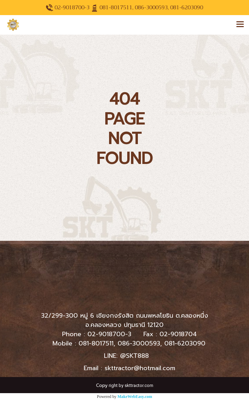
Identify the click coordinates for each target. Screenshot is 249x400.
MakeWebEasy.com (135, 396)
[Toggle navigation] (240, 24)
